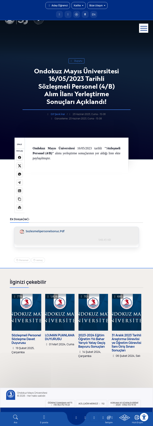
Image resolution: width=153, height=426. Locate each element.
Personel (23, 260)
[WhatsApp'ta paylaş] (19, 174)
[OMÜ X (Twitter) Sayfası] (103, 418)
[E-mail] (44, 419)
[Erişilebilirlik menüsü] (144, 417)
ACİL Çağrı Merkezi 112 (91, 403)
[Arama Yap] (85, 14)
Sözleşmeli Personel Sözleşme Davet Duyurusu (26, 339)
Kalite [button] (78, 5)
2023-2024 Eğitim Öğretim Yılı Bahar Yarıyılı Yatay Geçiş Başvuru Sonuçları (91, 341)
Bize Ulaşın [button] (97, 5)
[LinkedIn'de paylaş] (19, 190)
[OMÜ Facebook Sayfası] (112, 418)
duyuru (76, 60)
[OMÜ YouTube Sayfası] (76, 418)
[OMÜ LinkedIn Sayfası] (85, 418)
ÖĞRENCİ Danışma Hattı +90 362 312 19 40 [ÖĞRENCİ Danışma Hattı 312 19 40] (60, 403)
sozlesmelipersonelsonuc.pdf (45, 231)
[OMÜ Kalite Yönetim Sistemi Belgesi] (124, 418)
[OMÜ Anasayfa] (59, 14)
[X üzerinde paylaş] (19, 165)
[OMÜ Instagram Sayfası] (94, 418)
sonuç (39, 260)
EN (93, 14)
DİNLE (19, 144)
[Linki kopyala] (19, 199)
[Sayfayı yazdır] (19, 207)
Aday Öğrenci (58, 5)
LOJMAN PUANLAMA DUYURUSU (60, 337)
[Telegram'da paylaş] (19, 182)
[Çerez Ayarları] (137, 417)
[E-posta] (68, 14)
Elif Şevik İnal (58, 114)
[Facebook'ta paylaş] (19, 157)
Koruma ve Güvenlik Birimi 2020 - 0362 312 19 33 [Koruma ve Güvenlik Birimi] (124, 403)
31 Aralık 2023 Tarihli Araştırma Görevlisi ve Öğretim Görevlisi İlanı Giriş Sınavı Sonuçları (126, 342)
